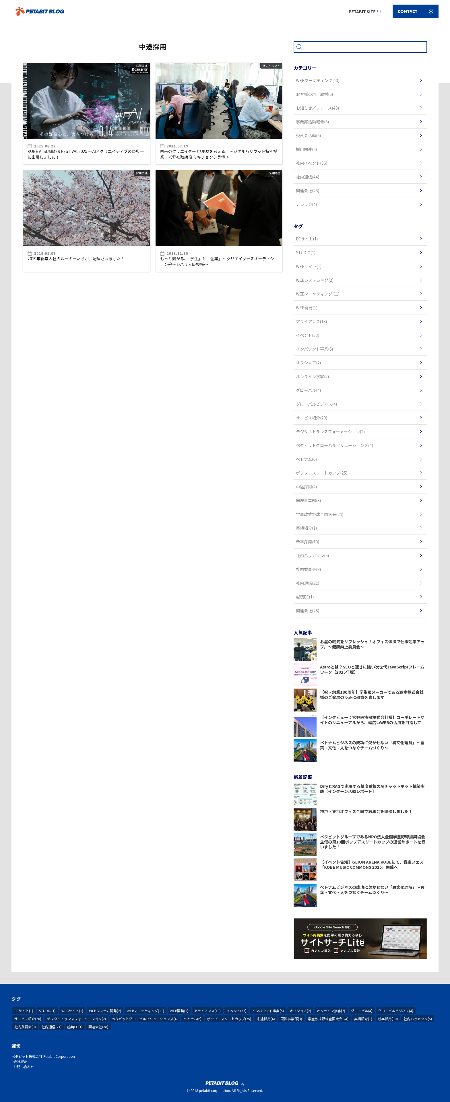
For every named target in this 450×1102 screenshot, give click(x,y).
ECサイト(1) (23, 1010)
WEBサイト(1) (72, 1010)
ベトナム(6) (192, 1018)
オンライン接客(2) (331, 1010)
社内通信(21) (51, 1026)
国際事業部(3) (291, 1018)
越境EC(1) (75, 1026)
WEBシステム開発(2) (105, 1010)
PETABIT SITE (362, 11)
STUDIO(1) (47, 1010)
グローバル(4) (362, 1010)
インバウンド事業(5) (268, 1010)
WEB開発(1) (179, 1010)
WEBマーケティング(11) (145, 1010)
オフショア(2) (300, 1010)
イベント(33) (236, 1010)
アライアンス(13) (207, 1010)
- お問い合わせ (22, 1066)
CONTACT (415, 11)
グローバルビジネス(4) (395, 1010)
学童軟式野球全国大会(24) (328, 1018)
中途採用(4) (266, 1018)
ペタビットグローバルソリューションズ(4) (145, 1018)
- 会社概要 (19, 1061)
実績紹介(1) (363, 1018)
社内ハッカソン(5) (418, 1018)
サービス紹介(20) (27, 1018)
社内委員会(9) (25, 1026)
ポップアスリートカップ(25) (229, 1018)
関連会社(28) (98, 1026)
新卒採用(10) (388, 1018)
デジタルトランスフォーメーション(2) (76, 1018)
